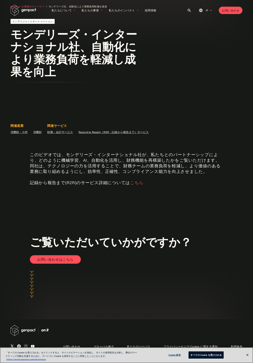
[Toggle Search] (189, 10)
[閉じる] (247, 355)
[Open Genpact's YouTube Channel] (32, 346)
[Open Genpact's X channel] (12, 346)
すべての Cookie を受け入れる (206, 354)
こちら (137, 182)
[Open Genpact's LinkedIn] (25, 346)
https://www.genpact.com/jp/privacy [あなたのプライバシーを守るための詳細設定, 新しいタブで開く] (26, 359)
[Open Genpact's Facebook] (19, 346)
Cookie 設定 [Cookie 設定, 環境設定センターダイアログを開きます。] (174, 354)
